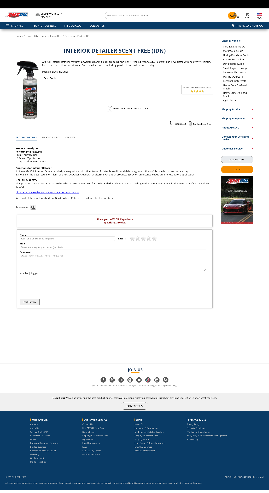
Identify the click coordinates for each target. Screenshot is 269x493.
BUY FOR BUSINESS (45, 25)
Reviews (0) (26, 207)
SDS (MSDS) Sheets (91, 453)
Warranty (34, 457)
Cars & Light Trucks (234, 46)
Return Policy (88, 434)
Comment (25, 252)
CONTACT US (97, 25)
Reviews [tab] (70, 137)
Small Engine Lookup (235, 68)
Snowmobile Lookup (234, 72)
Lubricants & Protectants (146, 431)
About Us (34, 431)
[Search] (154, 15)
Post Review (30, 305)
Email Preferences (91, 446)
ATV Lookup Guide (233, 59)
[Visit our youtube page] (139, 384)
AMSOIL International (144, 453)
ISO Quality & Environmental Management (207, 438)
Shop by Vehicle (141, 442)
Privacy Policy (193, 427)
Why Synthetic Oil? (39, 434)
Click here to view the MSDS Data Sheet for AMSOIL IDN (47, 192)
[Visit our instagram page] (121, 384)
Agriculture (229, 100)
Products (28, 36)
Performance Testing (40, 438)
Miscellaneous (41, 36)
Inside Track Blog (38, 464)
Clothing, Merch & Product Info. (149, 434)
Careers (34, 427)
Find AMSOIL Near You (250, 25)
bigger (34, 276)
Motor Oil (138, 427)
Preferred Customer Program (44, 446)
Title (22, 243)
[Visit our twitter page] (112, 384)
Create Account (237, 159)
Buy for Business (38, 449)
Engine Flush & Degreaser (62, 36)
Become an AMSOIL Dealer (43, 453)
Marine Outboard (233, 76)
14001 (250, 480)
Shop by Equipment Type (146, 438)
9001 (243, 480)
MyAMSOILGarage (143, 449)
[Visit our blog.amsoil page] (165, 384)
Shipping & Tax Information (95, 438)
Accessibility (192, 442)
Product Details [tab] (26, 137)
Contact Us (87, 427)
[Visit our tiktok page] (148, 384)
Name (23, 235)
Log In (237, 169)
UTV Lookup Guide (233, 63)
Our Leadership (37, 461)
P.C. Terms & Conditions (198, 434)
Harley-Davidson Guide (236, 55)
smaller (24, 276)
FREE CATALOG (72, 25)
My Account (87, 442)
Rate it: (122, 238)
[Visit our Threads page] (130, 384)
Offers (33, 442)
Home (18, 36)
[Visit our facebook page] (103, 384)
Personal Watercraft (234, 81)
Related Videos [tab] (51, 137)
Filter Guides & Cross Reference (149, 446)
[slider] (197, 91)
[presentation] (46, 290)
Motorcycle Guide (233, 50)
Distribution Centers (92, 457)
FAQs (84, 449)
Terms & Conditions (196, 431)
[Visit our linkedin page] (157, 384)
